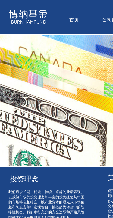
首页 (74, 19)
